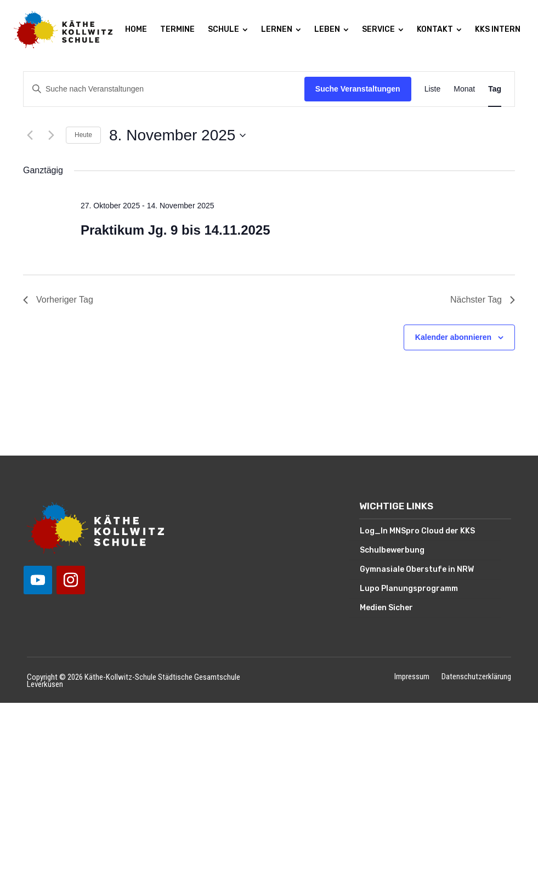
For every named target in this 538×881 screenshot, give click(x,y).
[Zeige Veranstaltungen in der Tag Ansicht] (494, 89)
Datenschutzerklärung (476, 677)
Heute (83, 135)
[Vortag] (29, 135)
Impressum (411, 677)
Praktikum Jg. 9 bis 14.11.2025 (175, 230)
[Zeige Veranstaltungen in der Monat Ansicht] (464, 89)
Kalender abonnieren (453, 337)
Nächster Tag (482, 299)
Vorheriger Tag (58, 299)
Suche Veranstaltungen (357, 88)
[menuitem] (136, 29)
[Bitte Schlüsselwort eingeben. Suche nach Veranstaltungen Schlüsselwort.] (164, 89)
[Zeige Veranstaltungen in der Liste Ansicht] (432, 89)
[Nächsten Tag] (51, 135)
